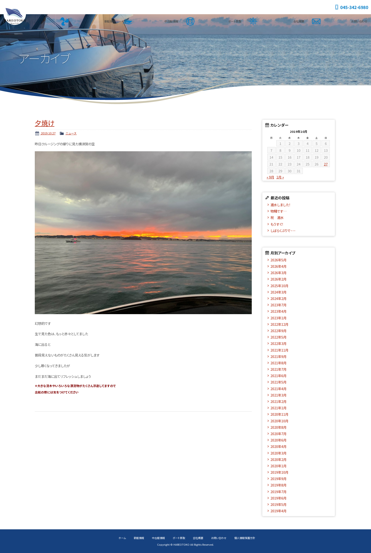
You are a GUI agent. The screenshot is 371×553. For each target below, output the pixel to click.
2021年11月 (279, 350)
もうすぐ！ (276, 224)
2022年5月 (278, 337)
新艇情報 (109, 20)
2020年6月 (278, 440)
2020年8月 (278, 427)
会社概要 (298, 20)
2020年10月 (279, 421)
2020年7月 (278, 433)
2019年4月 (278, 510)
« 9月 (270, 177)
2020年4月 (278, 446)
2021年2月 (278, 401)
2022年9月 (278, 330)
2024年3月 (278, 292)
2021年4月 (278, 388)
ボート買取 (234, 20)
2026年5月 (278, 260)
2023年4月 (278, 311)
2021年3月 (278, 395)
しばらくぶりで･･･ (283, 230)
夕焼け (44, 123)
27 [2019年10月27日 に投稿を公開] (326, 163)
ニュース (71, 133)
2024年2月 (278, 298)
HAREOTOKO (15, 14)
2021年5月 (278, 382)
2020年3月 (278, 453)
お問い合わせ (358, 20)
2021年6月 (278, 375)
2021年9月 (278, 356)
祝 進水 (278, 217)
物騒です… (278, 211)
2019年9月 (278, 478)
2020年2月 (278, 459)
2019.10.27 (48, 133)
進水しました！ (280, 204)
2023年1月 (278, 318)
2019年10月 (279, 472)
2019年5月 (278, 504)
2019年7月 (278, 491)
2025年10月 (279, 285)
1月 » (280, 177)
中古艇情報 (171, 20)
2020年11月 (279, 414)
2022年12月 (279, 324)
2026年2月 (278, 279)
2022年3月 (278, 343)
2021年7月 (278, 369)
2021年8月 (278, 363)
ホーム (122, 538)
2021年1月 (278, 408)
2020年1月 (278, 466)
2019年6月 (278, 498)
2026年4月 (278, 266)
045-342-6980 (354, 7)
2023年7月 (278, 305)
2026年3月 (278, 272)
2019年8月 (278, 485)
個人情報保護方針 (244, 538)
